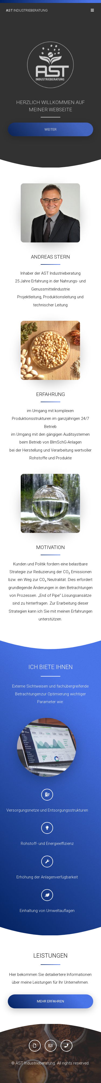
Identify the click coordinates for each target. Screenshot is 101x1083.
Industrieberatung (27, 10)
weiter (50, 130)
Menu (93, 10)
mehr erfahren (50, 1001)
